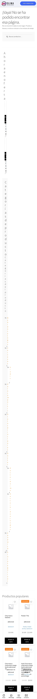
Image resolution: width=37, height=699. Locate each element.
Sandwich (11, 626)
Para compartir (8, 397)
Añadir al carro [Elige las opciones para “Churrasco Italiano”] (11, 641)
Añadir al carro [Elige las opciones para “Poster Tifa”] (27, 641)
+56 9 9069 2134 (28, 3)
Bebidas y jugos (7, 331)
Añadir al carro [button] (11, 688)
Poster (25, 626)
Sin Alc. (10, 374)
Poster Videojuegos (10, 511)
